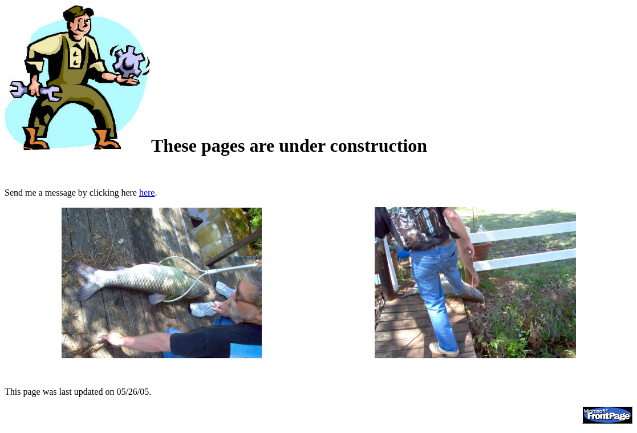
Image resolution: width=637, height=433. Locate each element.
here (147, 192)
